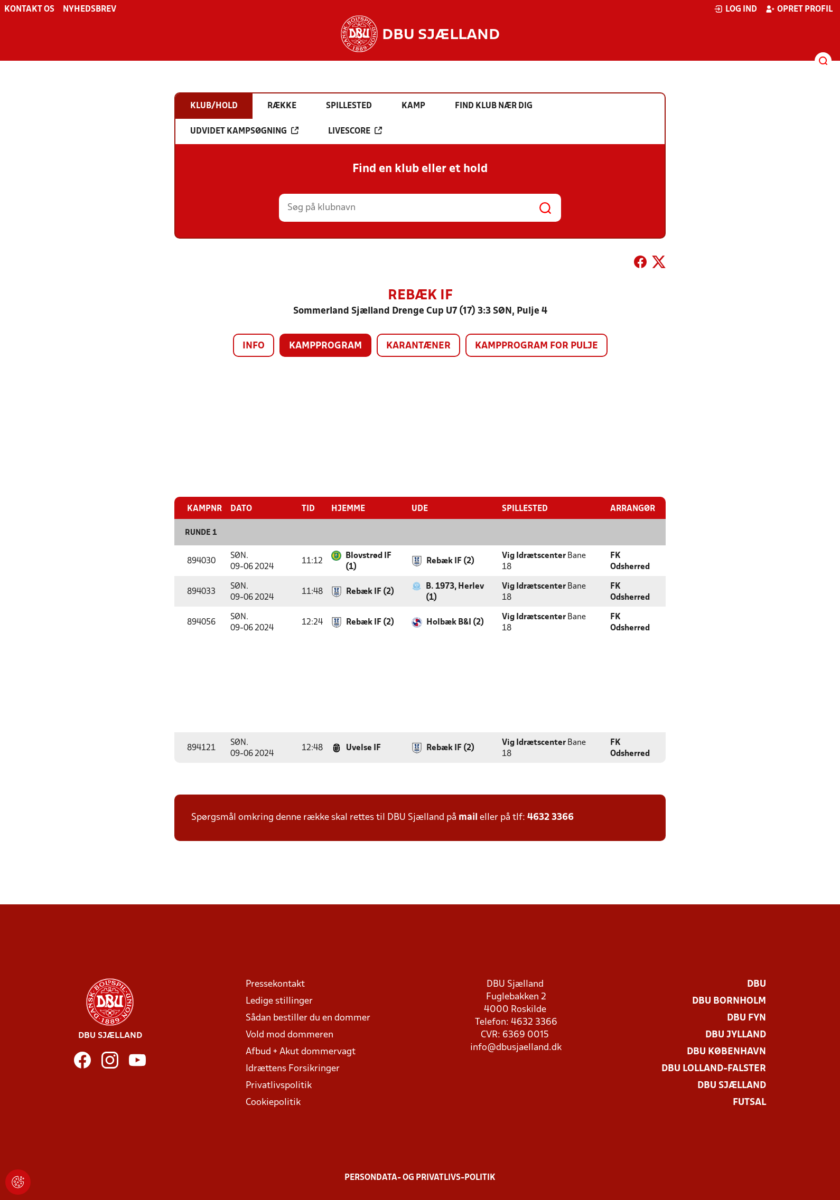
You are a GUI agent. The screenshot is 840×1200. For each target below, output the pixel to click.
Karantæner (418, 346)
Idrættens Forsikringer (293, 1068)
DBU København (726, 1051)
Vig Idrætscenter (534, 555)
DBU (756, 983)
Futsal (749, 1102)
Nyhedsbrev (89, 9)
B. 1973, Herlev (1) (455, 591)
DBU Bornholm (729, 1000)
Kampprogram (325, 346)
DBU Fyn (746, 1017)
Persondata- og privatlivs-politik (420, 1177)
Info (253, 346)
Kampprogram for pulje (536, 346)
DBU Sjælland (731, 1085)
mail (468, 816)
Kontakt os (29, 9)
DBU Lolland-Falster (713, 1068)
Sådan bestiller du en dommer (308, 1017)
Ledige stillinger (279, 1000)
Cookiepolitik (273, 1102)
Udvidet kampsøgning (244, 131)
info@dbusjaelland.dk (516, 1047)
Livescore (355, 131)
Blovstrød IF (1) (368, 561)
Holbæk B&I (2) (455, 622)
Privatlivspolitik (279, 1085)
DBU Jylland (735, 1034)
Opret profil (799, 9)
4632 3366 (550, 816)
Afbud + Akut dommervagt (301, 1051)
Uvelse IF (363, 747)
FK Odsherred (630, 561)
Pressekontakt (275, 983)
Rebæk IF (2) (450, 560)
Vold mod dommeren (289, 1034)
